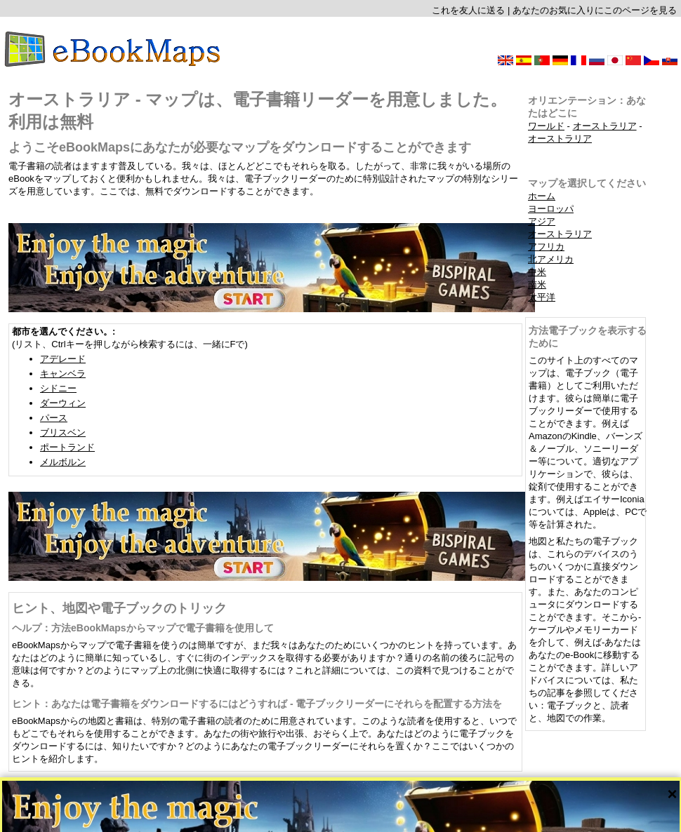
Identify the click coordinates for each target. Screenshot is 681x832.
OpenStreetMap (330, 805)
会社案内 (299, 816)
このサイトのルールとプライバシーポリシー (398, 816)
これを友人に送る (468, 10)
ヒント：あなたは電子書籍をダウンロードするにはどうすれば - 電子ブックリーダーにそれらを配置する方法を (257, 703)
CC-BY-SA (380, 805)
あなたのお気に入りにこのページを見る (595, 10)
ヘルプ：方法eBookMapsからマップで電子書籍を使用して (143, 627)
